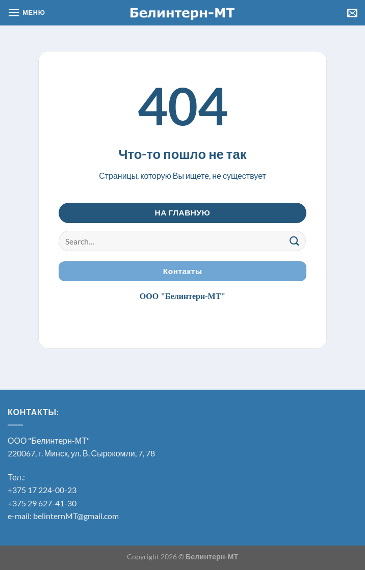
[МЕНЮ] (26, 12)
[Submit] (294, 241)
